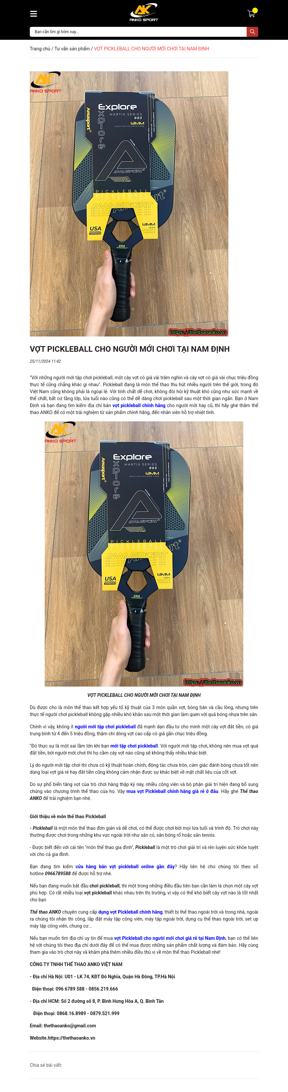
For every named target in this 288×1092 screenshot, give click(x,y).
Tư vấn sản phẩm (72, 48)
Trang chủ (40, 48)
